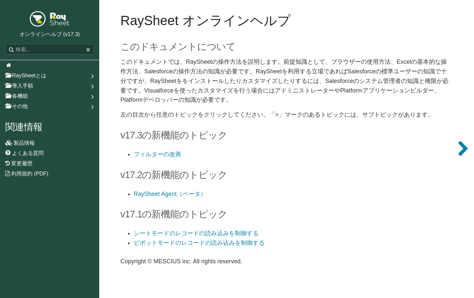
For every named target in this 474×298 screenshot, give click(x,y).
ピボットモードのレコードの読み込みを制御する (199, 243)
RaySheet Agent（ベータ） (170, 194)
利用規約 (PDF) (26, 173)
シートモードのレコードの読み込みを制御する (196, 233)
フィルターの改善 (157, 154)
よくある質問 (24, 153)
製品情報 (20, 143)
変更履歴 (19, 163)
